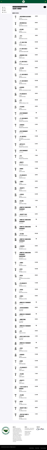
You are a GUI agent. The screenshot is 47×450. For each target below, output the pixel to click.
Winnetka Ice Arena (22, 32)
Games (4, 10)
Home (3, 7)
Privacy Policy (37, 448)
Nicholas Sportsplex (22, 357)
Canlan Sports (21, 370)
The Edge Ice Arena (22, 271)
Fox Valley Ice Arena (23, 397)
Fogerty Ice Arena (22, 332)
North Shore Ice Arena (23, 19)
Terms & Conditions (43, 448)
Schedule (4, 12)
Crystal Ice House (22, 96)
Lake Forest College (22, 203)
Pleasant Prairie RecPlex (23, 121)
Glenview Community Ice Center (25, 90)
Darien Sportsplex (22, 363)
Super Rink (21, 310)
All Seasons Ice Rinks (23, 298)
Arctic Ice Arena (22, 171)
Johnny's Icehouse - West (23, 103)
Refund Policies (31, 448)
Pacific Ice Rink (22, 57)
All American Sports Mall (23, 51)
